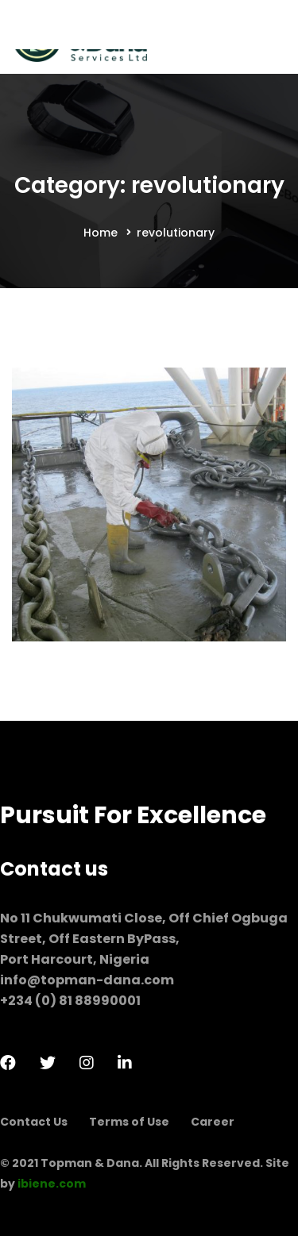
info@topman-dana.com (87, 980)
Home (100, 233)
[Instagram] (86, 1063)
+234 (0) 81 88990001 (70, 1000)
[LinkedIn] (124, 1063)
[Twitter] (47, 1063)
